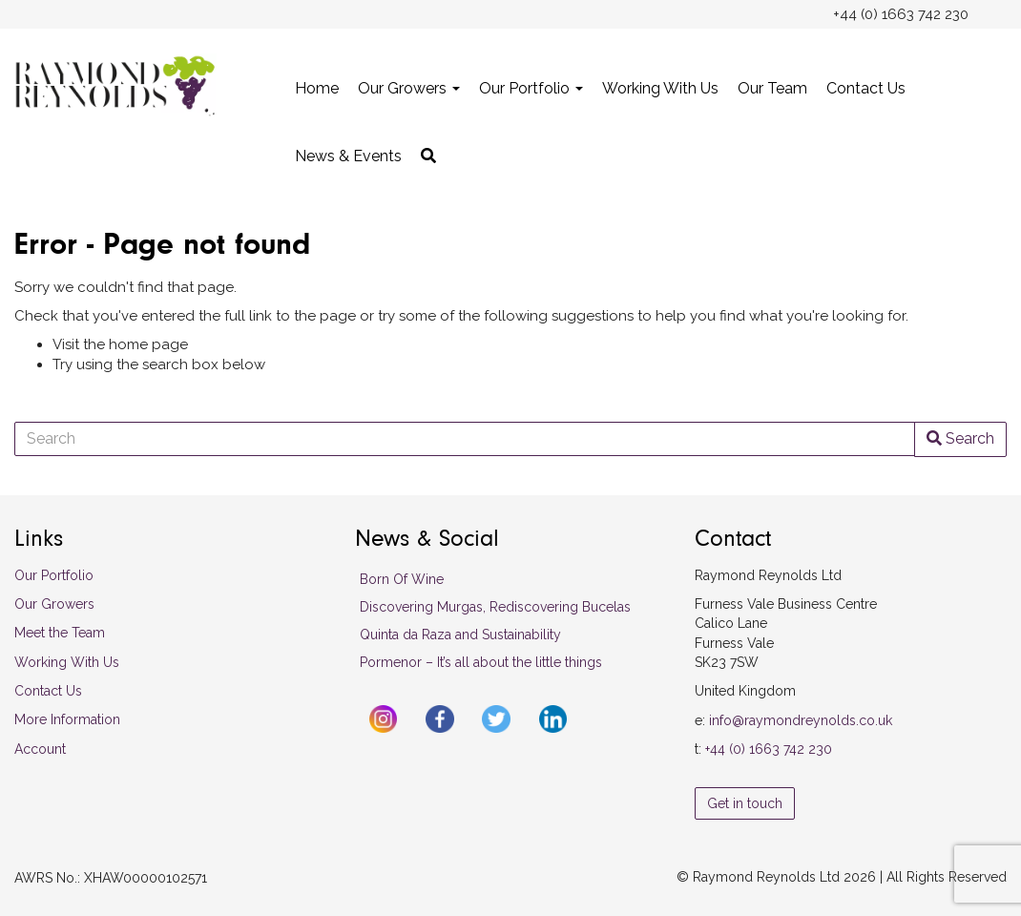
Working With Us (660, 88)
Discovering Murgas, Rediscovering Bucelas (495, 606)
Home (317, 88)
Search (960, 438)
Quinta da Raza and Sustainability (460, 634)
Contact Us (866, 88)
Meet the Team (59, 632)
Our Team (772, 88)
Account (40, 749)
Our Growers (409, 88)
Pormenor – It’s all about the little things (481, 662)
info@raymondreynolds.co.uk (800, 720)
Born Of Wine (402, 579)
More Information (67, 719)
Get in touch (744, 803)
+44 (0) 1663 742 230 (768, 749)
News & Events (348, 156)
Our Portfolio (531, 88)
